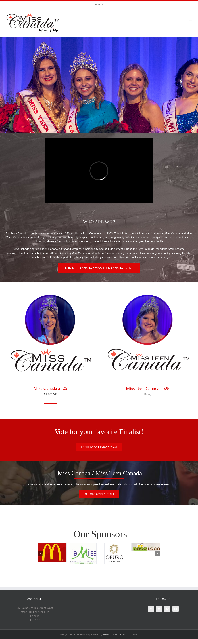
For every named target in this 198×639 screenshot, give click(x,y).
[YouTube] (175, 609)
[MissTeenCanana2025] (148, 294)
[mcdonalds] (52, 544)
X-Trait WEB (133, 634)
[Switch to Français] (98, 5)
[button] (40, 553)
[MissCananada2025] (50, 294)
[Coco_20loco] (146, 544)
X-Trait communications (114, 634)
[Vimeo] (167, 609)
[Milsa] (83, 544)
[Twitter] (159, 609)
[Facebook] (151, 609)
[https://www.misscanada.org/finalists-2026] (99, 447)
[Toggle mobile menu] (191, 22)
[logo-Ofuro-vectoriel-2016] (115, 544)
